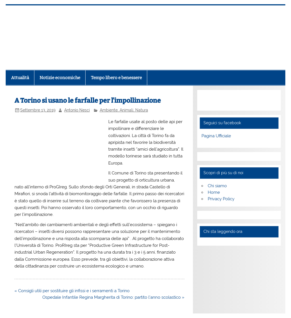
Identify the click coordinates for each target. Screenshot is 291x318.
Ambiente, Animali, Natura (124, 110)
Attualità (20, 77)
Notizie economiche (60, 77)
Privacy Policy (221, 198)
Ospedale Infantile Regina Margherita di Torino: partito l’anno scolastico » (113, 297)
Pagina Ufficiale (216, 135)
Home (214, 192)
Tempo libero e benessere (116, 77)
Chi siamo (217, 185)
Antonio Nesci (77, 110)
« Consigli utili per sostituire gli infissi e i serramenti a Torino (72, 290)
